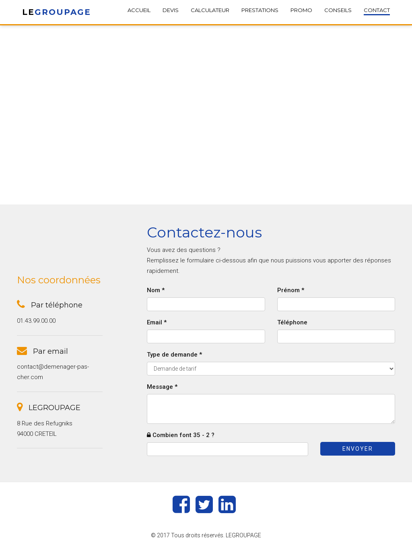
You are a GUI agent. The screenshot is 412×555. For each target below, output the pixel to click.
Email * (157, 322)
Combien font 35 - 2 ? (180, 435)
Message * (162, 386)
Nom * (156, 290)
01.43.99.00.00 (36, 320)
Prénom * (290, 290)
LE (56, 12)
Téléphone (292, 322)
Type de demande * (174, 354)
